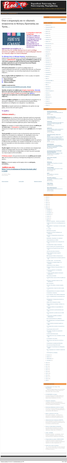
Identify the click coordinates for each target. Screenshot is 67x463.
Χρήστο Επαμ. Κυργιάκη (52, 157)
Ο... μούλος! (49, 228)
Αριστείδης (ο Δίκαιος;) (51, 177)
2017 (47, 366)
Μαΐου (48, 219)
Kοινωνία (47, 70)
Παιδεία (47, 41)
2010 (47, 378)
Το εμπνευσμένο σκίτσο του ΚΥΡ (52, 329)
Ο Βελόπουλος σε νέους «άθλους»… (53, 265)
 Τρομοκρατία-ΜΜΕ (49, 80)
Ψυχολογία (47, 60)
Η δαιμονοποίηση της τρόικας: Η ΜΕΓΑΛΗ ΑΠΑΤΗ (55, 439)
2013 (47, 373)
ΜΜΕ (47, 55)
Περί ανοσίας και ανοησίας (51, 275)
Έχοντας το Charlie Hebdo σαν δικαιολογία (53, 426)
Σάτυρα (47, 51)
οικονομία (47, 53)
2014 (47, 371)
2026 (47, 197)
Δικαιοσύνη (48, 82)
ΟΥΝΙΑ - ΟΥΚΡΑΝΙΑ (49, 432)
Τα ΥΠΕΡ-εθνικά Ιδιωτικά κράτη (52, 333)
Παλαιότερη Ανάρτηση (38, 181)
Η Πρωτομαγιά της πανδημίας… (52, 352)
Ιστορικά (47, 101)
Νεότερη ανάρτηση (5, 181)
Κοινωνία (47, 45)
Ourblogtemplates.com (18, 461)
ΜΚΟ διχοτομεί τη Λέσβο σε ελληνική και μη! (55, 255)
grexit (48, 173)
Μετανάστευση (48, 103)
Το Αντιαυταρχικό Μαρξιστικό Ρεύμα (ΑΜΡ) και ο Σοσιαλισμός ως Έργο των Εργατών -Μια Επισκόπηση (55, 123)
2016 (47, 368)
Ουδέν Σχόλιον (50, 183)
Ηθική (47, 78)
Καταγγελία (48, 72)
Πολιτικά (47, 25)
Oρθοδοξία (48, 88)
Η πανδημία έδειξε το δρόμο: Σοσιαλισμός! (54, 244)
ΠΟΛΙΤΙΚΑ (47, 86)
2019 (47, 362)
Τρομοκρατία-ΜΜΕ (49, 27)
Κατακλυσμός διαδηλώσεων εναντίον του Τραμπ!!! (55, 407)
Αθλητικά (47, 47)
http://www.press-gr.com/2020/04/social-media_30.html (16, 87)
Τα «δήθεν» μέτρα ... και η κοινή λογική (54, 260)
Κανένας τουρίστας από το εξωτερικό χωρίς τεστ (55, 246)
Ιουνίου (48, 218)
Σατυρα (47, 92)
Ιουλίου (48, 216)
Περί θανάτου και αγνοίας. (51, 230)
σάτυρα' (47, 105)
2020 (47, 207)
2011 (47, 376)
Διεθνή (47, 31)
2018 (47, 364)
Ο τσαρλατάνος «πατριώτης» (52, 292)
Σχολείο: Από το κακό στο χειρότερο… (52, 445)
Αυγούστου (49, 214)
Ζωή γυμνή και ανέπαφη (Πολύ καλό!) (53, 344)
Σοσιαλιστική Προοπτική (52, 111)
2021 (47, 206)
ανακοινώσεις (48, 64)
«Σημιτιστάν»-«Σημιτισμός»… (51, 400)
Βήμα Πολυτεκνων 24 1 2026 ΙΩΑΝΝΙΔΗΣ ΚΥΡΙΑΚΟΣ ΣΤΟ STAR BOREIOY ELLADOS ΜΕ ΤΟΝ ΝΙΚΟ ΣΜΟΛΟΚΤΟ (55, 146)
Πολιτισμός (48, 29)
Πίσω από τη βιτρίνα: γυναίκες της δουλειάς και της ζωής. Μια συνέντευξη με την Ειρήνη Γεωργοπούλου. (55, 130)
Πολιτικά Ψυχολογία (49, 90)
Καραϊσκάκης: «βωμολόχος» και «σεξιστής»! (55, 238)
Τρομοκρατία (48, 74)
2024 (47, 200)
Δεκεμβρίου (49, 209)
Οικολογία (47, 62)
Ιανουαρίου (49, 360)
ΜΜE (47, 84)
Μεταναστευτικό (48, 43)
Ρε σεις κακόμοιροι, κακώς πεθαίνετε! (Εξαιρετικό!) (56, 294)
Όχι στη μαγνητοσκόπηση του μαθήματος (54, 318)
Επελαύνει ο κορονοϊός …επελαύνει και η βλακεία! (56, 221)
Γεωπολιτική (48, 49)
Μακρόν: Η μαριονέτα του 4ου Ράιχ (52, 413)
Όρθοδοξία (48, 94)
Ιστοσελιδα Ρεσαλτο (13, 13)
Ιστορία (47, 35)
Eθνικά (47, 76)
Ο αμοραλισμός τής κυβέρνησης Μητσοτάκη (55, 343)
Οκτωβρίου (49, 210)
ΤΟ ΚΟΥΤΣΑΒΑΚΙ (50, 167)
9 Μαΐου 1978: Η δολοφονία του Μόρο (53, 302)
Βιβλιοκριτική (48, 97)
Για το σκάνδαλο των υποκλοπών (52, 174)
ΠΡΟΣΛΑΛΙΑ (49, 162)
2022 (47, 204)
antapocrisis (49, 128)
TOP (66, 461)
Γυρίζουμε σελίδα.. (50, 184)
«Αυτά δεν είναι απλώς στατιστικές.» (53, 251)
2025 (47, 199)
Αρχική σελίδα (21, 181)
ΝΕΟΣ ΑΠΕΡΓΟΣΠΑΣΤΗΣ (52, 187)
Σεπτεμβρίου (49, 212)
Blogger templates (4, 461)
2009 (47, 380)
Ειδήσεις (47, 68)
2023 (47, 202)
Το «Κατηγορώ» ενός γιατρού (52, 338)
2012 (47, 375)
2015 (47, 369)
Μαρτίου (48, 356)
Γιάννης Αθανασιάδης (51, 116)
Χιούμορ (47, 37)
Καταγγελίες (48, 66)
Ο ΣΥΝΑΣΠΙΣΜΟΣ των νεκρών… (52, 394)
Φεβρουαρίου (49, 358)
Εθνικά (47, 33)
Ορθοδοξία (48, 39)
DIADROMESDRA (50, 144)
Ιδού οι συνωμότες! (50, 283)
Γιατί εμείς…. (49, 158)
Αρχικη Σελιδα (4, 13)
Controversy (49, 121)
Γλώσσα (47, 99)
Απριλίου (48, 354)
